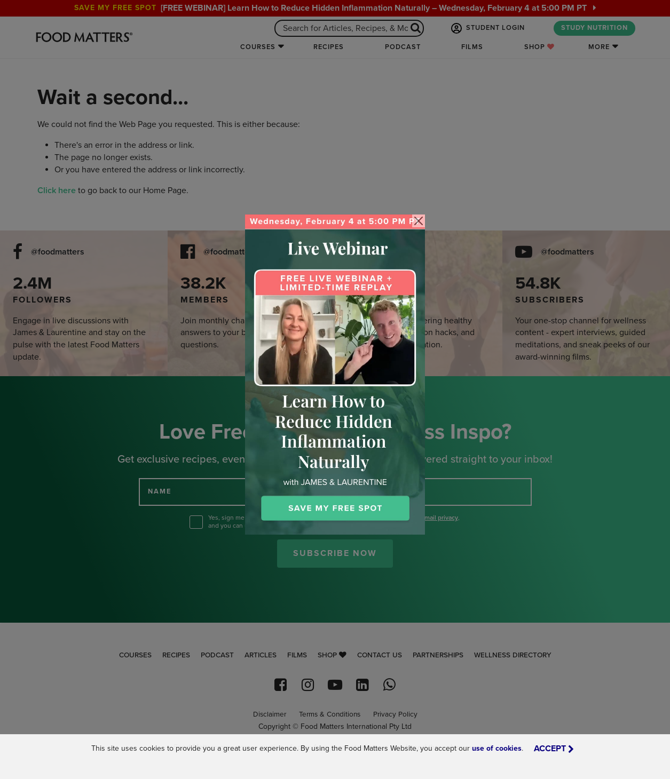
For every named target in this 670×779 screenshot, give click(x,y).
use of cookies (497, 748)
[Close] (418, 220)
